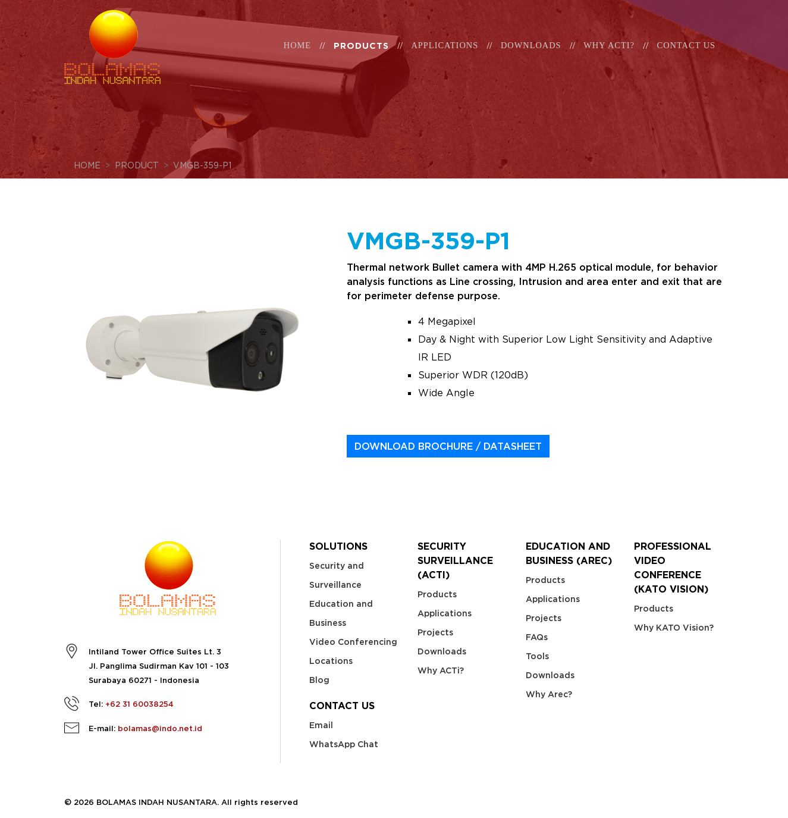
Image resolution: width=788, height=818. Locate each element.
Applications (444, 55)
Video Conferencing (353, 642)
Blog (319, 680)
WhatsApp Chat (343, 744)
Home (297, 55)
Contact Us (686, 55)
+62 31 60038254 (139, 704)
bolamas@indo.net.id (160, 728)
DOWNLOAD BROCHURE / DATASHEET (448, 446)
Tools (537, 656)
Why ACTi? (440, 670)
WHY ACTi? (609, 55)
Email (321, 725)
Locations (331, 661)
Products (361, 55)
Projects (435, 632)
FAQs (537, 637)
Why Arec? (549, 694)
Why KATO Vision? (674, 627)
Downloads (531, 55)
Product (137, 165)
